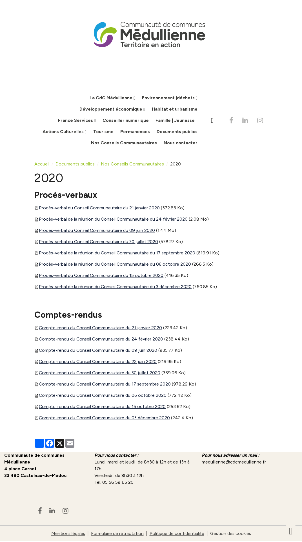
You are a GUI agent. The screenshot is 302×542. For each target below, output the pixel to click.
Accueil (41, 164)
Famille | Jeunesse (176, 121)
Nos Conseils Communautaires (124, 143)
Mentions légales (67, 534)
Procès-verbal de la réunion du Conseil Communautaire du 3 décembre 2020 (116, 287)
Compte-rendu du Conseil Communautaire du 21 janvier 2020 (101, 328)
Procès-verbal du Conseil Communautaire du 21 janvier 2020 (100, 208)
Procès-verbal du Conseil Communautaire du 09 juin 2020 (97, 231)
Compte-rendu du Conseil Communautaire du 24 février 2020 (101, 339)
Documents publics (177, 132)
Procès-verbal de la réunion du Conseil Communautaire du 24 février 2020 (114, 219)
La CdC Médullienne (112, 98)
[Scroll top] (291, 531)
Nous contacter (180, 143)
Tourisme (103, 132)
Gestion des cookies (231, 534)
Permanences (135, 132)
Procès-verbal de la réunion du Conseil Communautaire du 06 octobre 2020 (115, 264)
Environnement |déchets (169, 98)
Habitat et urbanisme (174, 109)
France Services (76, 121)
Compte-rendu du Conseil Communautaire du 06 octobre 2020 (103, 395)
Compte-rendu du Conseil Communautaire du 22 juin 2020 (98, 362)
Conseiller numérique (126, 121)
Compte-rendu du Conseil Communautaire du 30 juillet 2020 (100, 373)
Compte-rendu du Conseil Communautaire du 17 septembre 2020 (105, 384)
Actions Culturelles (64, 132)
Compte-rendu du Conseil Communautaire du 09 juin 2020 (98, 350)
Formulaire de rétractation (117, 534)
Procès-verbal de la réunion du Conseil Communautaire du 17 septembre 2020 (118, 253)
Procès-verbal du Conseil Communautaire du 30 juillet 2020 (99, 242)
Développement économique (111, 109)
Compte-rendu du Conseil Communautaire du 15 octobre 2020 (103, 407)
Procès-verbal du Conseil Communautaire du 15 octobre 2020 (102, 276)
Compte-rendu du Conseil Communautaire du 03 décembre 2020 (105, 418)
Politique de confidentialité (176, 534)
